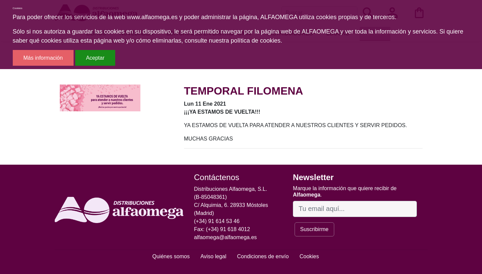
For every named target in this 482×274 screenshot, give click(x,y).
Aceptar (95, 58)
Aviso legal (213, 256)
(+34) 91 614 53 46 (217, 221)
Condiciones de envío (263, 256)
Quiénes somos (171, 256)
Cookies (309, 256)
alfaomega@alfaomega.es (225, 237)
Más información (43, 58)
